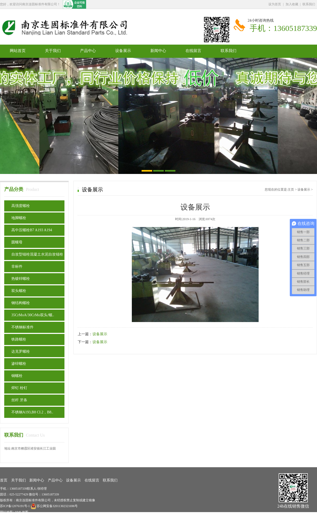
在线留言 (193, 51)
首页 (3, 480)
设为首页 (274, 4)
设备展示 (123, 51)
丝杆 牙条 (19, 400)
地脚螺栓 (18, 218)
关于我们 (53, 51)
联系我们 (308, 4)
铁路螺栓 (18, 339)
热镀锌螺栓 (20, 279)
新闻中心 (158, 51)
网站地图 (6, 512)
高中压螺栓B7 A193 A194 (31, 230)
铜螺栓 (16, 376)
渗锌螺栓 (18, 364)
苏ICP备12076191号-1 (15, 506)
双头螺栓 (18, 291)
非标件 (16, 266)
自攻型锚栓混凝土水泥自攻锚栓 (37, 254)
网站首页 (18, 51)
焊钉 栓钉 (19, 388)
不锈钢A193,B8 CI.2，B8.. (32, 412)
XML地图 (21, 512)
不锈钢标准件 (22, 327)
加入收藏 (292, 4)
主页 (291, 189)
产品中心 (88, 51)
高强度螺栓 (20, 206)
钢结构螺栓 (20, 303)
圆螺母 (16, 242)
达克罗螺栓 (20, 351)
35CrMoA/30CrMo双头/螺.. (32, 315)
